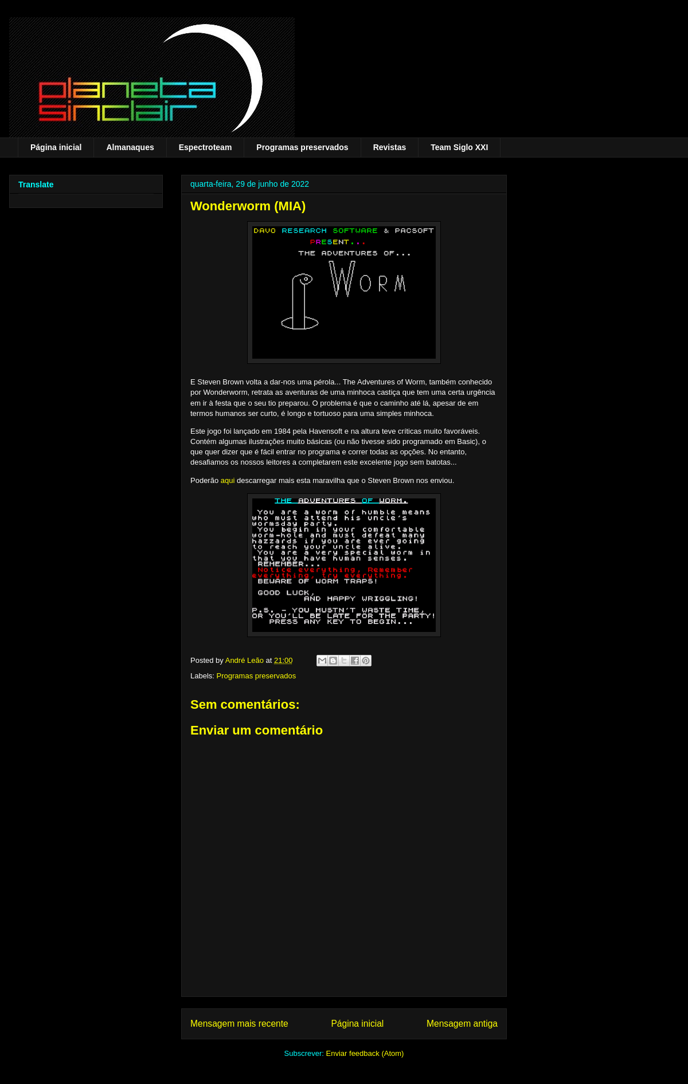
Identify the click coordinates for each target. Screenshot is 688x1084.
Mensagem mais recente (239, 1023)
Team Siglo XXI (459, 147)
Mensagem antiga (462, 1023)
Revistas (389, 147)
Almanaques (130, 147)
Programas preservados (302, 147)
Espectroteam (205, 147)
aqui (228, 480)
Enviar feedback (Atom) (365, 1053)
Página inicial (55, 147)
